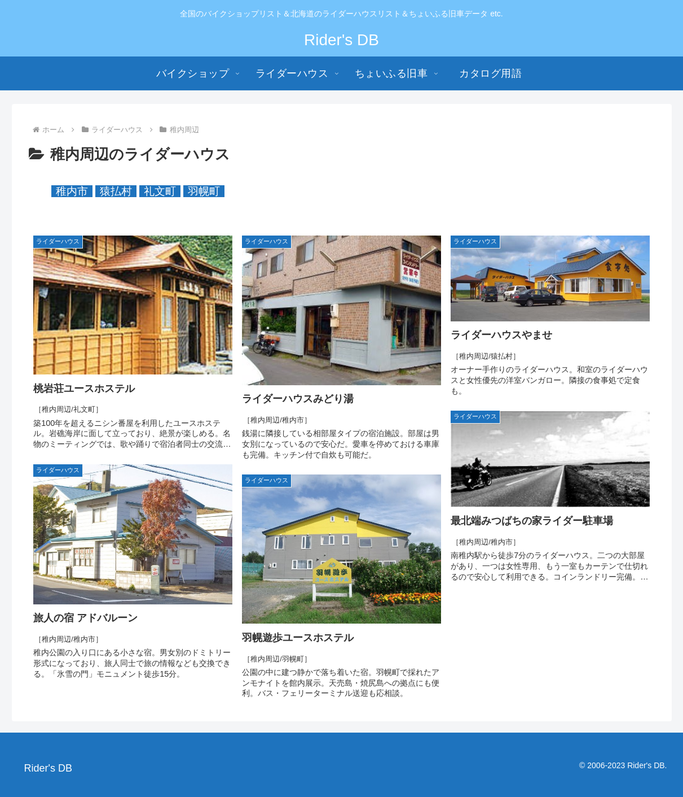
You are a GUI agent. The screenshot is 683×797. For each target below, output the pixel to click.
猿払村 (116, 191)
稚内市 (72, 191)
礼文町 (160, 191)
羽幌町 (204, 191)
